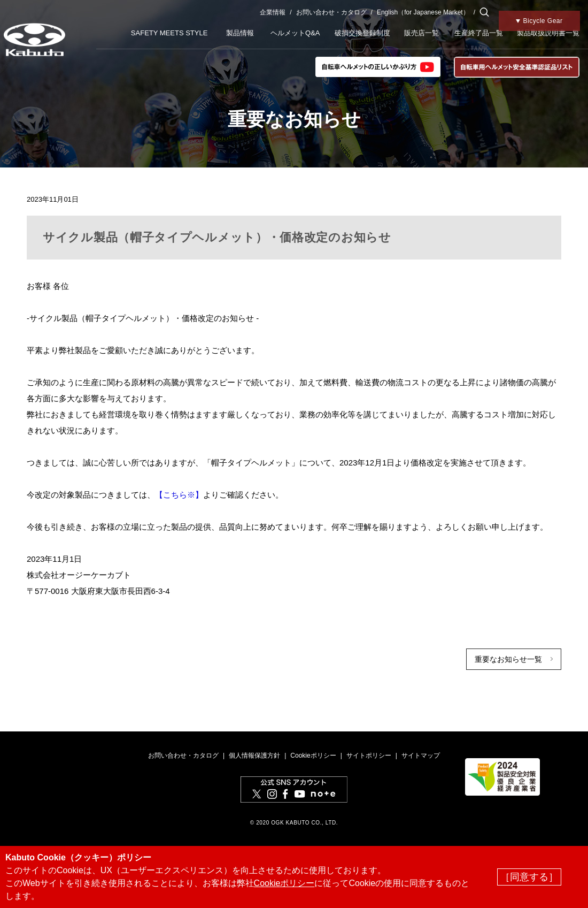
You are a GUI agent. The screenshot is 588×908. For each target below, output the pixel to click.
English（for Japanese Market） (423, 12)
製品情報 (240, 33)
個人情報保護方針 (254, 755)
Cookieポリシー (313, 755)
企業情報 (272, 12)
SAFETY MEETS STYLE (169, 33)
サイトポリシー (368, 755)
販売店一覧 (421, 33)
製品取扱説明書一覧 (548, 33)
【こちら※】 (179, 494)
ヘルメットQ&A (295, 33)
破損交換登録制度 (362, 33)
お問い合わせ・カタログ (331, 12)
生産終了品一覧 (478, 33)
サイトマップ (420, 755)
